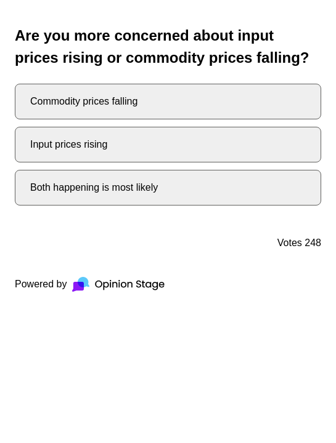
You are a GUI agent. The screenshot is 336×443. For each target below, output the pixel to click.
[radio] (168, 101)
